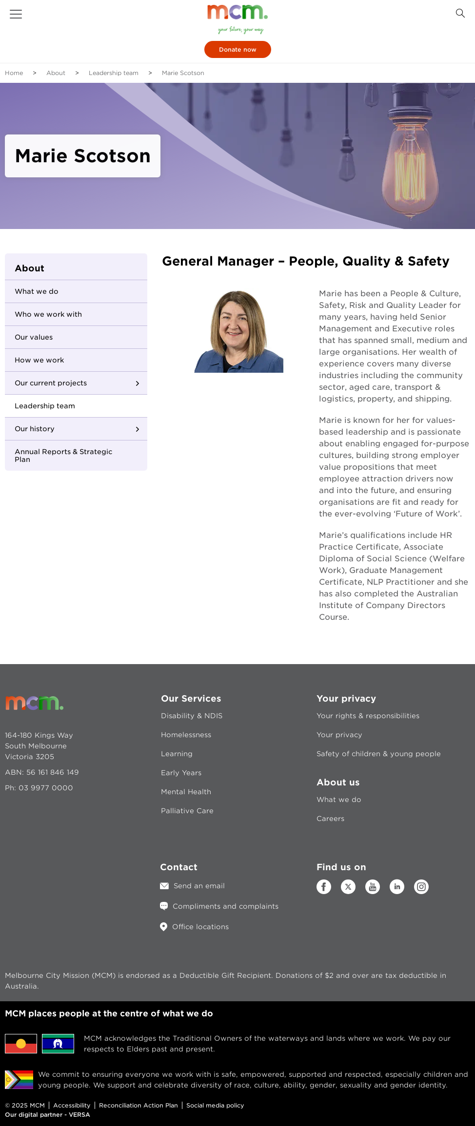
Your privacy (339, 735)
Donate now (238, 49)
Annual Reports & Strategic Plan (63, 455)
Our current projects (51, 383)
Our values (34, 337)
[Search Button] (460, 13)
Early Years (181, 773)
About (55, 72)
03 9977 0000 (46, 788)
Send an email (199, 886)
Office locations (200, 927)
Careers (330, 818)
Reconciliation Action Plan (138, 1105)
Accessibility (72, 1105)
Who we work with (48, 314)
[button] (16, 14)
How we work (39, 360)
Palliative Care (187, 811)
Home (14, 72)
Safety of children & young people (379, 754)
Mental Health (186, 792)
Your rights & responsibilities (368, 716)
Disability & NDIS (191, 716)
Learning (177, 754)
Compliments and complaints (225, 906)
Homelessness (186, 735)
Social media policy (215, 1105)
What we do (37, 291)
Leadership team (114, 72)
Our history (35, 429)
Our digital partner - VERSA (47, 1114)
